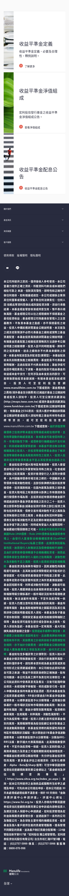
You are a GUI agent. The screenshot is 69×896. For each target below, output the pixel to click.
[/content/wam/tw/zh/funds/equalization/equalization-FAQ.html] (34, 41)
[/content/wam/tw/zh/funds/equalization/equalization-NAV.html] (34, 102)
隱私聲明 (35, 255)
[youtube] (8, 269)
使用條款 (9, 255)
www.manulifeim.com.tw (19, 426)
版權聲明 (22, 255)
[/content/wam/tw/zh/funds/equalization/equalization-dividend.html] (34, 163)
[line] (18, 269)
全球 (7, 883)
